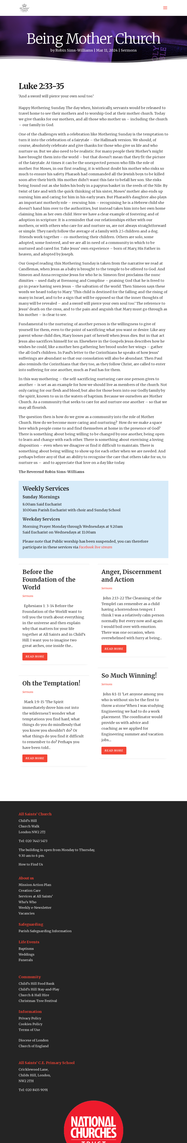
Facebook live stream (95, 547)
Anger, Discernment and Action (131, 575)
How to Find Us (31, 864)
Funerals (26, 960)
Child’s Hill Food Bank (36, 984)
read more (35, 656)
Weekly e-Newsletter (35, 908)
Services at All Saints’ (36, 896)
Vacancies (27, 913)
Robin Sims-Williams (74, 50)
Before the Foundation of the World (48, 579)
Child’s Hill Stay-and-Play (39, 989)
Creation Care (30, 891)
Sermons (129, 50)
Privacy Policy (30, 1018)
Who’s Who (27, 902)
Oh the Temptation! (51, 683)
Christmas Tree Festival (38, 1001)
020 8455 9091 (37, 1090)
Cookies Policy (30, 1024)
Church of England (34, 1046)
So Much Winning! (129, 675)
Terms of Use (29, 1030)
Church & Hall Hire (34, 995)
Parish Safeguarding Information (45, 931)
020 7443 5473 (36, 841)
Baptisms (26, 949)
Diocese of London (33, 1040)
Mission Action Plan (35, 885)
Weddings (26, 954)
